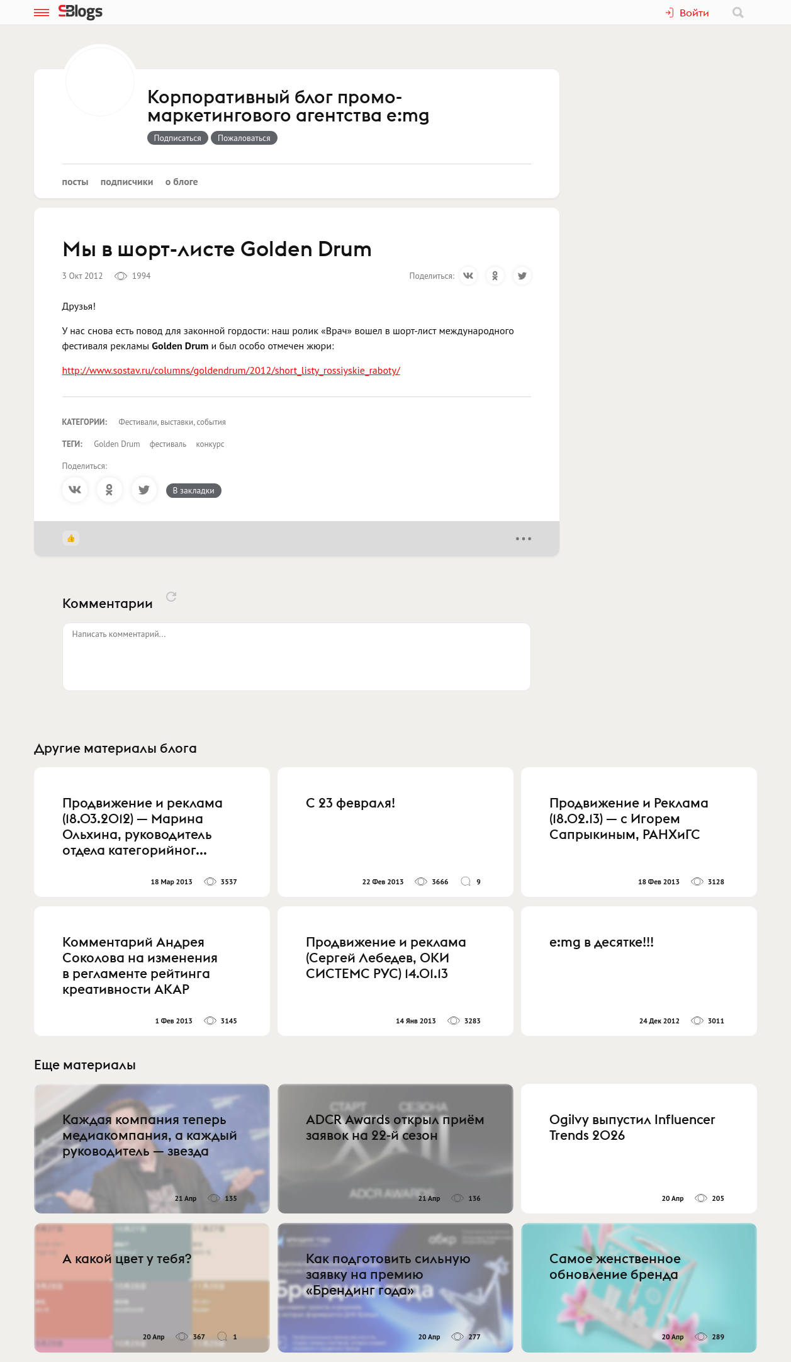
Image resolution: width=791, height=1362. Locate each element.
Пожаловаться (244, 138)
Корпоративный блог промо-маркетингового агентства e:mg (288, 106)
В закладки (194, 490)
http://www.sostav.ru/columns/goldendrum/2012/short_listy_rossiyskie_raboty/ (231, 370)
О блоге (181, 181)
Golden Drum (117, 444)
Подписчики (127, 181)
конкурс (210, 444)
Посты (75, 181)
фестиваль (168, 444)
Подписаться (177, 138)
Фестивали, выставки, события (173, 422)
